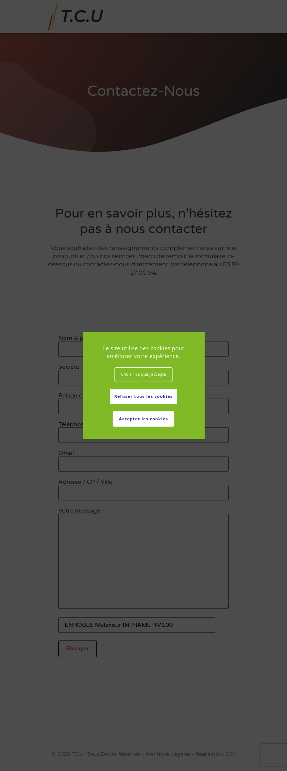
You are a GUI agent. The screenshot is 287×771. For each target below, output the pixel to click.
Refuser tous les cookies (143, 396)
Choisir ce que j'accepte (143, 374)
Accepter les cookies (143, 418)
